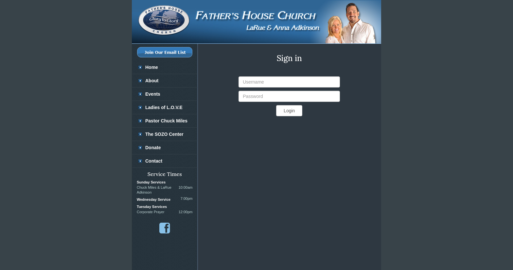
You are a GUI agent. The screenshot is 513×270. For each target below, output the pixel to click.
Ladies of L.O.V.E (164, 107)
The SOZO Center (164, 134)
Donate (153, 147)
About (151, 80)
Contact (153, 161)
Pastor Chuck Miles (166, 120)
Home (151, 67)
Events (152, 94)
